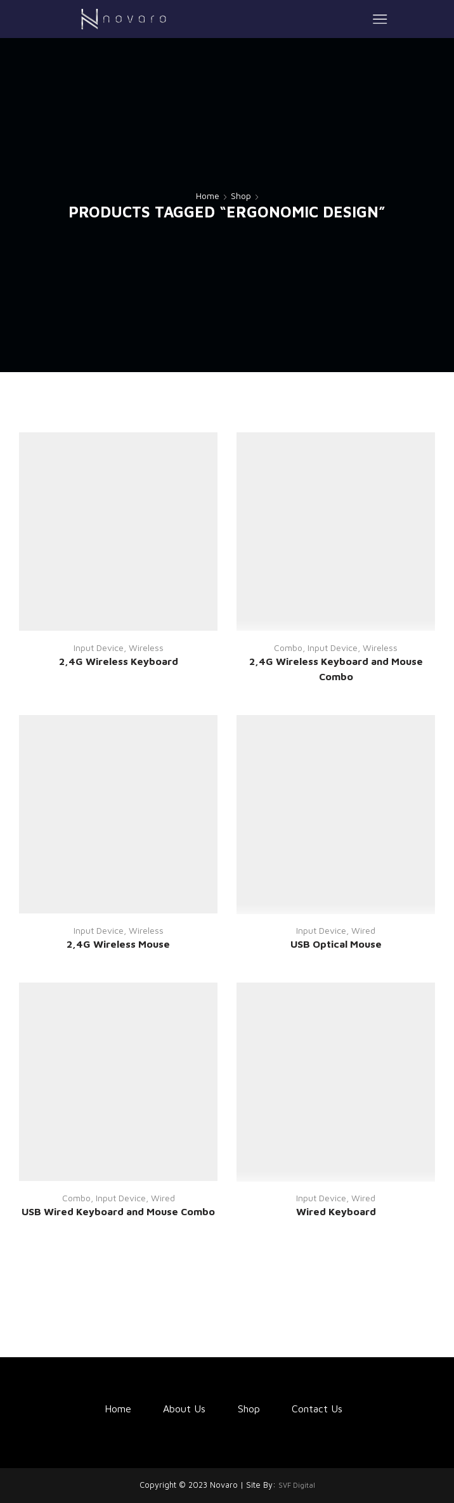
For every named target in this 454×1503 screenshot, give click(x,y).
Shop (241, 195)
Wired (363, 930)
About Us (184, 1408)
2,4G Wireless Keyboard (118, 661)
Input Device (99, 647)
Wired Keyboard (336, 1211)
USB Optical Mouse (336, 944)
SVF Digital (296, 1485)
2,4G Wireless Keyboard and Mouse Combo (336, 668)
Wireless (146, 647)
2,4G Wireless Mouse (118, 944)
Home (207, 195)
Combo (288, 647)
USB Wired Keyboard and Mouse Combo (118, 1211)
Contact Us (317, 1408)
